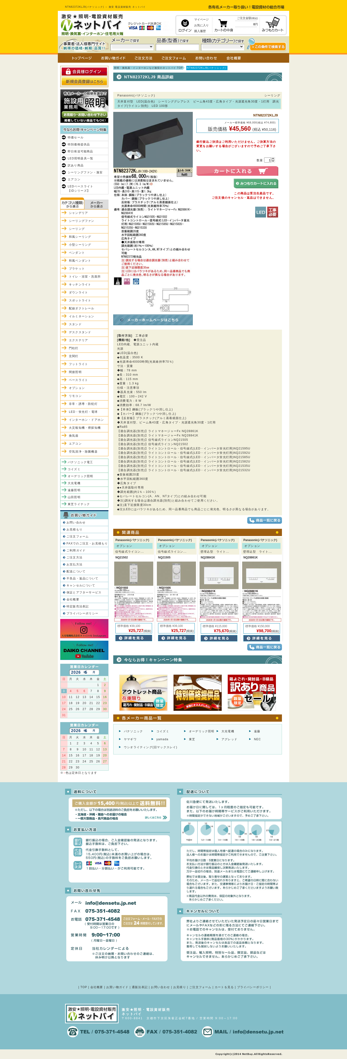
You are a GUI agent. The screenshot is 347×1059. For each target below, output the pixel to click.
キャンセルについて (81, 585)
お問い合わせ (76, 522)
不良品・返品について (82, 578)
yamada (162, 739)
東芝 (192, 739)
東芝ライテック (79, 504)
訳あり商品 (76, 165)
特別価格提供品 (79, 144)
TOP (83, 987)
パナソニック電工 (80, 462)
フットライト (78, 364)
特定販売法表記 (78, 606)
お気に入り (201, 25)
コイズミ (162, 731)
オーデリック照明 (201, 731)
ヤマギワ (130, 739)
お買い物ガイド (117, 987)
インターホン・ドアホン (86, 419)
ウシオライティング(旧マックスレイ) (150, 747)
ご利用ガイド (76, 550)
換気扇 (74, 435)
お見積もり (74, 529)
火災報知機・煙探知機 (85, 427)
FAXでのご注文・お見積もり (87, 543)
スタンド (75, 324)
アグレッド (229, 739)
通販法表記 (140, 987)
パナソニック (133, 731)
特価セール (76, 137)
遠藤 (257, 731)
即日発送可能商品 (80, 151)
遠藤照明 (74, 490)
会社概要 (73, 599)
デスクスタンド (80, 332)
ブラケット (77, 268)
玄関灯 (74, 356)
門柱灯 (74, 348)
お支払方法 (74, 564)
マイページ (201, 19)
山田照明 (74, 497)
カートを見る (224, 987)
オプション (77, 388)
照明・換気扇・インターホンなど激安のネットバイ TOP (148, 68)
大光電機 (227, 731)
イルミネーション (81, 316)
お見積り (179, 987)
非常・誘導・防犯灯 (83, 404)
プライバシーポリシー (82, 613)
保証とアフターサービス (84, 592)
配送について (76, 571)
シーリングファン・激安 (85, 172)
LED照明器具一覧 (80, 158)
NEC (257, 739)
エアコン (74, 179)
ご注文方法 (74, 557)
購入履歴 (200, 31)
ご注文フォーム (78, 536)
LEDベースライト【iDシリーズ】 (80, 188)
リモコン (75, 396)
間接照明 (75, 372)
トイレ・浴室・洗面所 (85, 276)
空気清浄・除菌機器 (83, 451)
